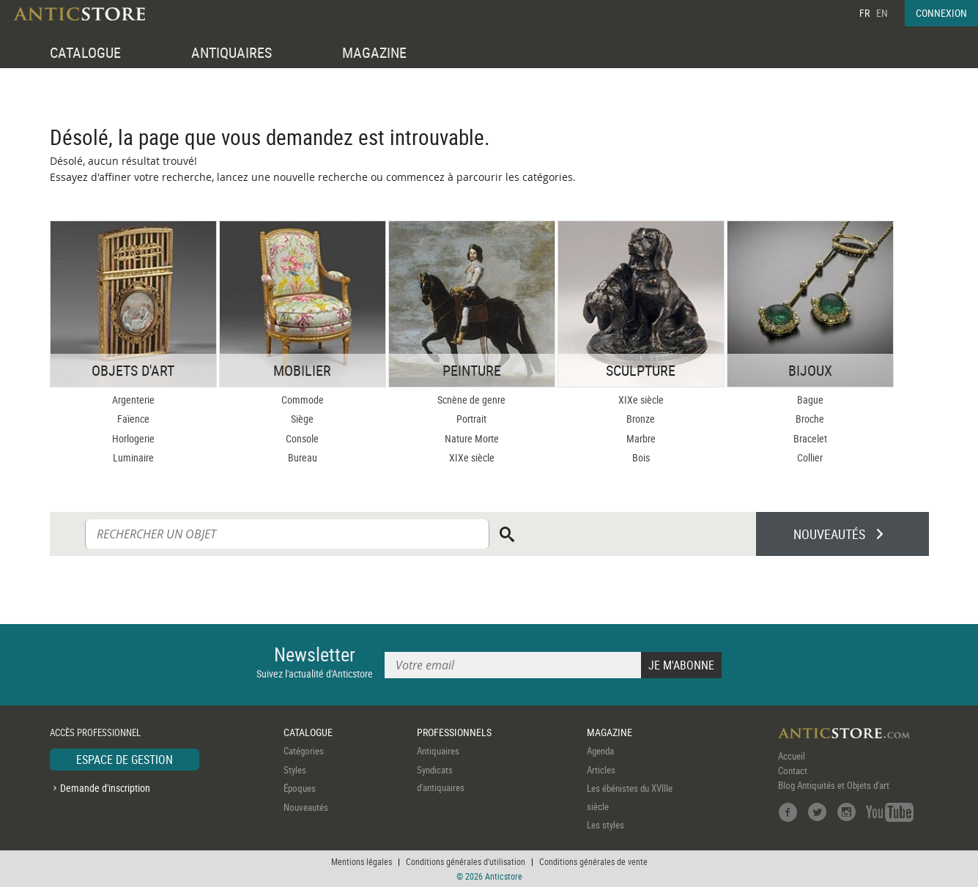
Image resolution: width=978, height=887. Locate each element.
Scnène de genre (471, 400)
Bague (810, 400)
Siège (302, 419)
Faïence (133, 419)
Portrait (471, 419)
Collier (810, 457)
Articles (601, 769)
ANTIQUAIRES (231, 52)
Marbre (641, 438)
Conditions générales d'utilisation (465, 861)
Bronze (640, 419)
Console (302, 438)
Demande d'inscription (105, 788)
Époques (300, 788)
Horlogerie (133, 438)
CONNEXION (941, 13)
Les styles (605, 824)
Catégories (304, 750)
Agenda (600, 750)
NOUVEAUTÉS (829, 534)
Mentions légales (361, 861)
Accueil (791, 755)
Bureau (302, 457)
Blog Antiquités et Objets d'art (833, 785)
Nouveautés (306, 807)
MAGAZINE (374, 52)
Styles (295, 769)
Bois (641, 457)
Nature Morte (472, 438)
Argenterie (133, 400)
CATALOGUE (85, 52)
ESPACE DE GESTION (124, 759)
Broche (810, 419)
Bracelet (810, 438)
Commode (302, 400)
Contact (792, 770)
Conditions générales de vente (593, 861)
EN (882, 13)
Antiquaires (438, 750)
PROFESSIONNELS (454, 732)
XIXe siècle (471, 457)
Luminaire (133, 457)
